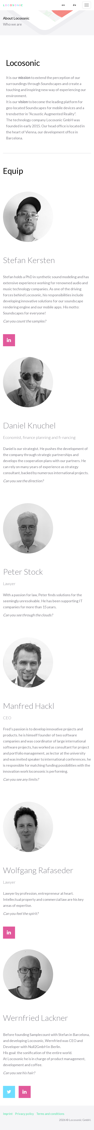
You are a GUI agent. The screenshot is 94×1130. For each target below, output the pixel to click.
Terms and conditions (50, 1113)
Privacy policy (24, 1113)
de (74, 5)
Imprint (8, 1113)
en (63, 5)
